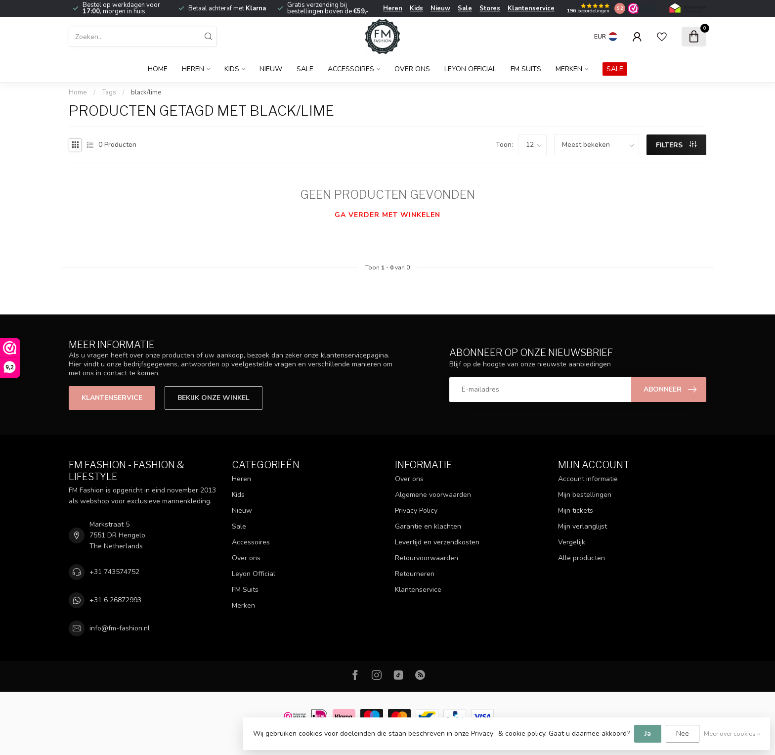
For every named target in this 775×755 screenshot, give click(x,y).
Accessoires (351, 69)
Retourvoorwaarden (426, 558)
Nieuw (440, 8)
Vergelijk (571, 542)
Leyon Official (470, 69)
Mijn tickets (575, 510)
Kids (416, 8)
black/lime (146, 92)
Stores (489, 8)
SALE (614, 69)
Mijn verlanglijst (582, 526)
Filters (676, 145)
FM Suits (526, 69)
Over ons (412, 69)
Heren (392, 8)
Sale (465, 8)
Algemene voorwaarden (433, 494)
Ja (648, 733)
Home (158, 69)
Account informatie (588, 479)
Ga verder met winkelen (387, 215)
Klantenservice (531, 8)
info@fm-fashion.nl (119, 628)
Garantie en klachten (428, 526)
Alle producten (581, 558)
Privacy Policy (416, 510)
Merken (569, 69)
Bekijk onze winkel (213, 397)
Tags (109, 92)
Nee (682, 733)
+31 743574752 (114, 572)
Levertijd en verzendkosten (437, 542)
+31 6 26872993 (115, 600)
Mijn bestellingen (584, 494)
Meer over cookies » (732, 733)
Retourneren (414, 573)
